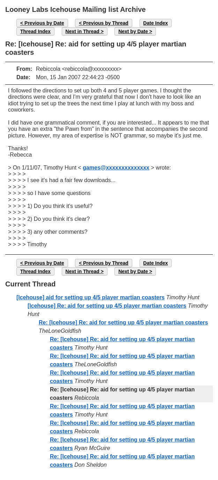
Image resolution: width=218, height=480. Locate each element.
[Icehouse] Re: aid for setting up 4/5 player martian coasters (107, 306)
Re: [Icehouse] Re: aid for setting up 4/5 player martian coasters (123, 322)
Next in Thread (82, 31)
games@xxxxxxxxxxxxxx (116, 168)
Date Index (155, 23)
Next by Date (133, 31)
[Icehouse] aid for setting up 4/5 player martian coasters (90, 297)
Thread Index (35, 31)
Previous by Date (44, 23)
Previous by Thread (105, 23)
